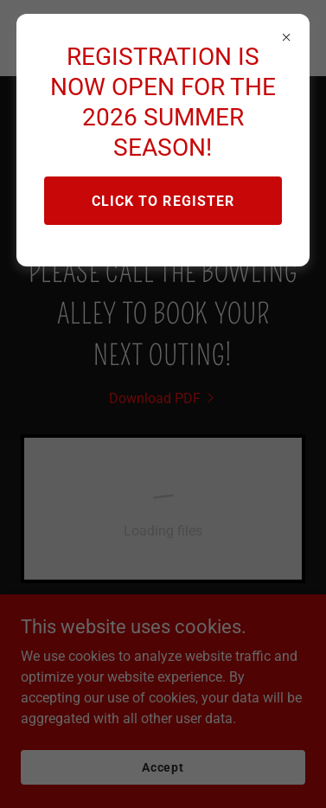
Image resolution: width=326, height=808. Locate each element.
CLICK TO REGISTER (162, 201)
